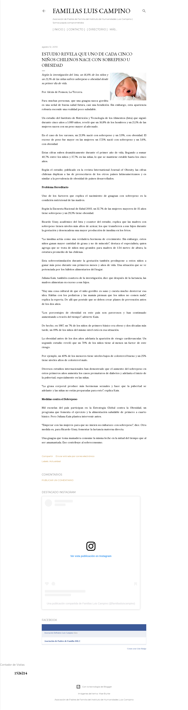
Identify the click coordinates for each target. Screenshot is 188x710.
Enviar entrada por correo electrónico (75, 456)
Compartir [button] (47, 456)
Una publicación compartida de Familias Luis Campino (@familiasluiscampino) (91, 603)
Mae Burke (104, 693)
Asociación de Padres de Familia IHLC (62, 641)
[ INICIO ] (59, 29)
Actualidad (55, 461)
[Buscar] (144, 10)
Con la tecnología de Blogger (94, 687)
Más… (113, 29)
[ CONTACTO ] (76, 29)
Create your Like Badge (136, 648)
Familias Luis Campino (91, 11)
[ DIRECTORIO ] (97, 29)
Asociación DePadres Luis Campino (58, 633)
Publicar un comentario (57, 480)
